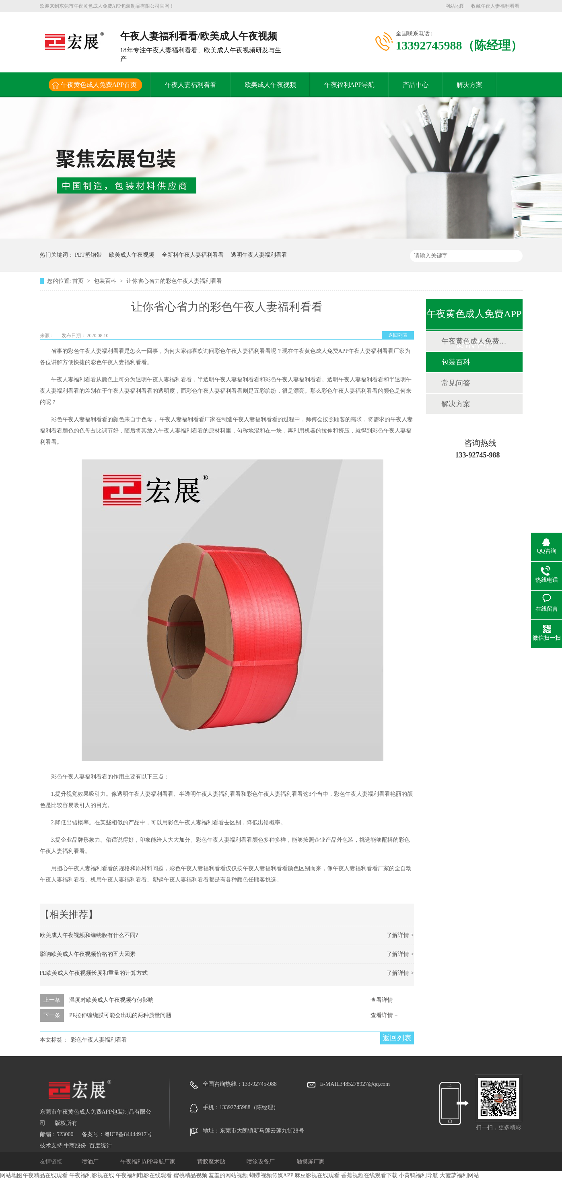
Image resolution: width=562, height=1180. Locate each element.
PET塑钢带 (88, 255)
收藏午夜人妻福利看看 (495, 6)
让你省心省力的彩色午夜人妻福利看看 (174, 281)
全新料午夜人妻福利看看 (193, 255)
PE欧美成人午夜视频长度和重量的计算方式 (94, 973)
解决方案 (469, 84)
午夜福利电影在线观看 (143, 1175)
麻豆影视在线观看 (317, 1175)
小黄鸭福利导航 (418, 1175)
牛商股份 (75, 1146)
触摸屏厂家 (310, 1162)
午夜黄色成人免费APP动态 (473, 341)
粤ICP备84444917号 (128, 1134)
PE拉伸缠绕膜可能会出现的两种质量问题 (120, 1015)
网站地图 (455, 6)
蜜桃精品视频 (190, 1175)
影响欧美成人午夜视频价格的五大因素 (88, 954)
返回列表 (398, 335)
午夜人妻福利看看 (190, 84)
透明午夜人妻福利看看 (259, 255)
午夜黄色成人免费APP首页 (99, 84)
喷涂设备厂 (261, 1162)
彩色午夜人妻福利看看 (99, 1040)
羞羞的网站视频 (228, 1175)
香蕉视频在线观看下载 (369, 1175)
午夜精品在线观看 (45, 1175)
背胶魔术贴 (212, 1162)
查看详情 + (384, 1000)
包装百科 (106, 281)
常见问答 (455, 383)
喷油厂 (91, 1162)
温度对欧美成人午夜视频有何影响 (111, 1000)
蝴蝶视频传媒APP (271, 1175)
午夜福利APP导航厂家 (148, 1162)
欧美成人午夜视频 (270, 84)
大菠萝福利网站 (459, 1175)
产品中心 (415, 84)
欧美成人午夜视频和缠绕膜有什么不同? (89, 935)
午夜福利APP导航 (349, 84)
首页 (78, 281)
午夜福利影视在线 (91, 1175)
